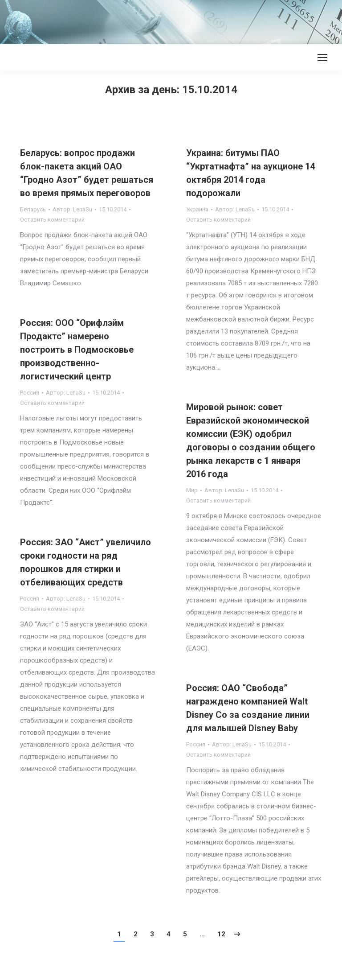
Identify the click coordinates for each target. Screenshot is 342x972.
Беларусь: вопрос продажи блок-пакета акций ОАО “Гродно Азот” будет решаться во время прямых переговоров (86, 173)
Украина (197, 209)
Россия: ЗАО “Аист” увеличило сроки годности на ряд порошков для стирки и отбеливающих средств (85, 562)
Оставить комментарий (52, 219)
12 (221, 934)
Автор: (72, 209)
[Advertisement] (162, 20)
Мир (192, 490)
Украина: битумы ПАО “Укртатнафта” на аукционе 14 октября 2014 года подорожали (250, 173)
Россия (29, 392)
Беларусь (33, 209)
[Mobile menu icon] (322, 57)
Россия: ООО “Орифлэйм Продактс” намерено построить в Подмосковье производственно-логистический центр (77, 349)
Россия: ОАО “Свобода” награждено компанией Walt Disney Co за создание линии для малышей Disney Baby (247, 708)
